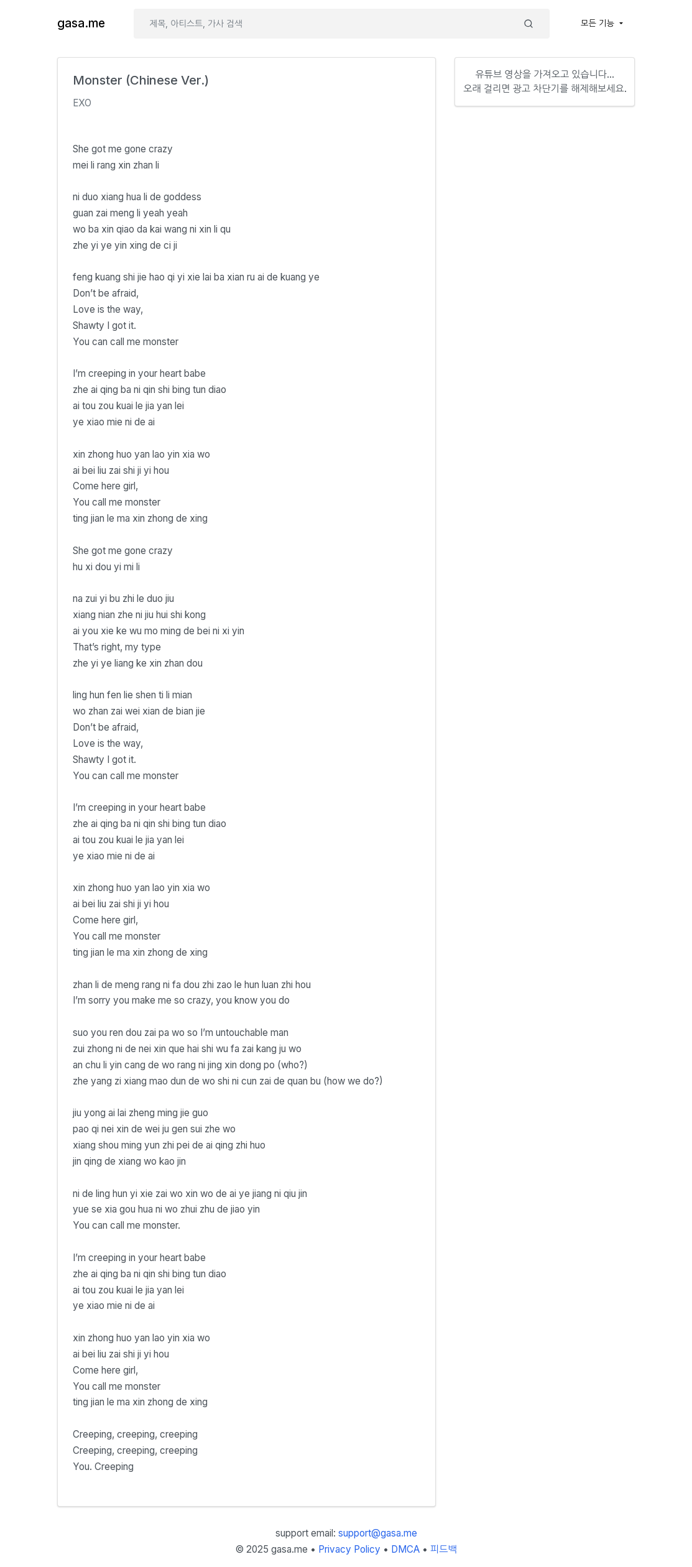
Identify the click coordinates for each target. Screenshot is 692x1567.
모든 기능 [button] (599, 23)
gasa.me (81, 23)
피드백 (443, 1549)
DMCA (405, 1549)
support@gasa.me (377, 1533)
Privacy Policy (349, 1549)
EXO (82, 103)
